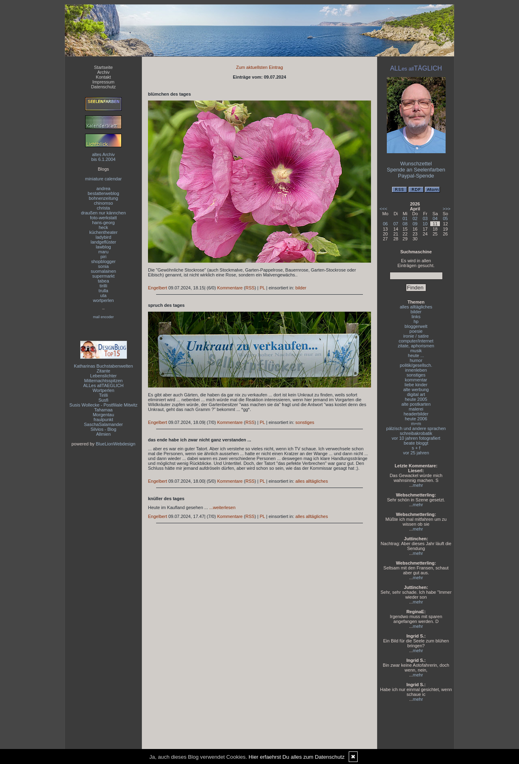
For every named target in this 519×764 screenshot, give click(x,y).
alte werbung (416, 389)
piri (104, 256)
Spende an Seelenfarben (416, 170)
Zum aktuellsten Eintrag (259, 67)
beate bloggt (416, 443)
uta (103, 295)
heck (103, 227)
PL (262, 287)
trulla (103, 290)
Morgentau (103, 414)
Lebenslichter (103, 375)
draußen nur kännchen (103, 212)
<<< (383, 208)
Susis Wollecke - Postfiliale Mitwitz (103, 404)
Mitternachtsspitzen (103, 380)
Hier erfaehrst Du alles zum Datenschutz (297, 757)
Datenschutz (103, 86)
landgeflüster (103, 242)
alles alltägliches (312, 481)
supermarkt (103, 276)
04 (435, 218)
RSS (250, 287)
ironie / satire (416, 336)
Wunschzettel (416, 164)
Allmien (103, 434)
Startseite (103, 67)
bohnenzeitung (103, 198)
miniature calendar (103, 178)
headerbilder (415, 413)
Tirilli (103, 395)
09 (414, 223)
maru (103, 251)
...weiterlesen (222, 507)
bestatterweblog (103, 193)
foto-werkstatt (103, 217)
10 (424, 223)
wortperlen (103, 300)
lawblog (103, 246)
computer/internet (416, 340)
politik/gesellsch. (416, 365)
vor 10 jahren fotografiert (416, 438)
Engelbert (157, 287)
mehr (418, 485)
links (416, 316)
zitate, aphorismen (416, 345)
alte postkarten (416, 404)
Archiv (103, 72)
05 (445, 218)
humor (416, 360)
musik (416, 350)
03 (424, 218)
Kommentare (229, 287)
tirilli (103, 285)
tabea (103, 280)
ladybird (104, 237)
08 (405, 223)
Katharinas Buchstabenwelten (103, 366)
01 (405, 218)
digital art (416, 394)
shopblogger (103, 261)
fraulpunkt (103, 419)
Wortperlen (103, 390)
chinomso (103, 203)
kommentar (416, 379)
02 (414, 218)
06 (385, 223)
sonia (103, 266)
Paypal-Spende (416, 176)
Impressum (103, 81)
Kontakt (103, 77)
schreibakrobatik (416, 433)
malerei (416, 409)
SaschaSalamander (103, 424)
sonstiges (305, 422)
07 (395, 223)
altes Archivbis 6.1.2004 (103, 157)
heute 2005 (416, 399)
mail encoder (103, 317)
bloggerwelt (416, 326)
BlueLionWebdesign (115, 443)
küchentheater (103, 232)
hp (416, 321)
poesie (416, 331)
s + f (416, 447)
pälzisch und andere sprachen (416, 428)
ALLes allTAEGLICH (103, 385)
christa (103, 207)
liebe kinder (416, 384)
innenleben (416, 370)
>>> (446, 208)
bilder (301, 287)
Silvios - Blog (103, 429)
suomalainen (103, 271)
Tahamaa (103, 409)
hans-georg (103, 222)
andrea (103, 188)
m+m (416, 423)
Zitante (103, 370)
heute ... (416, 355)
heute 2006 (416, 418)
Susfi (103, 400)
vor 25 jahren (416, 452)
